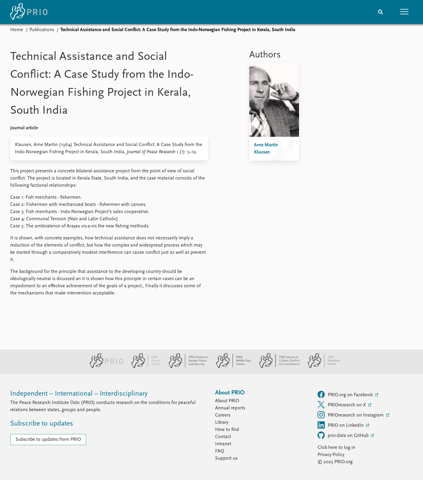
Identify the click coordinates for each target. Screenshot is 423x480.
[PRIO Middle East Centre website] (231, 366)
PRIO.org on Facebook (346, 394)
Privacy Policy (331, 454)
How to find (227, 429)
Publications (41, 30)
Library (221, 422)
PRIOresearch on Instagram (351, 414)
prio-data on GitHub (344, 435)
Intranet (223, 444)
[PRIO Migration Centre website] (320, 366)
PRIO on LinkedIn (341, 425)
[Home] (28, 12)
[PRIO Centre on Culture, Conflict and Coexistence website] (277, 366)
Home (16, 30)
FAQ (219, 451)
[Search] (380, 12)
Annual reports (230, 408)
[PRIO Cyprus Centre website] (143, 366)
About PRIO (227, 401)
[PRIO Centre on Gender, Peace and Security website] (186, 366)
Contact (223, 437)
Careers (222, 415)
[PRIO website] (104, 366)
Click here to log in (336, 447)
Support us (226, 458)
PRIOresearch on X (342, 404)
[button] (404, 12)
